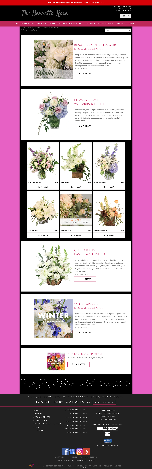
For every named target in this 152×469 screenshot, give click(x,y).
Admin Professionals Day (33, 23)
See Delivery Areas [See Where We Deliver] (104, 402)
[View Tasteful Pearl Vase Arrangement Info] (43, 210)
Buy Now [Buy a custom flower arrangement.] (78, 364)
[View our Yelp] (86, 454)
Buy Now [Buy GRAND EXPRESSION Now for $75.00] (109, 187)
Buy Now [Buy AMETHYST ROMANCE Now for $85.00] (43, 187)
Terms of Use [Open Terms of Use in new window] (82, 467)
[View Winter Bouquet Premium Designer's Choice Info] (76, 210)
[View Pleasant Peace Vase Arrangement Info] (53, 113)
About (121, 23)
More (132, 23)
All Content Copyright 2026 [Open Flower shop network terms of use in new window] (55, 466)
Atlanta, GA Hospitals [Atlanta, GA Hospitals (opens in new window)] (88, 457)
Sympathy (77, 23)
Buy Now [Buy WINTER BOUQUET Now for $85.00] (76, 235)
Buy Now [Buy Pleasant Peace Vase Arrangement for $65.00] (85, 125)
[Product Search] (116, 30)
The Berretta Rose (45, 13)
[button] (125, 16)
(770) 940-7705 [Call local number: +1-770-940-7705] (126, 10)
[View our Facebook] (65, 454)
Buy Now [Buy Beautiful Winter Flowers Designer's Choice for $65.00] (85, 73)
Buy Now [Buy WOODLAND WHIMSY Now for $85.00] (109, 235)
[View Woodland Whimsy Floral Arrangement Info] (109, 210)
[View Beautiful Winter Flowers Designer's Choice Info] (53, 59)
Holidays (108, 23)
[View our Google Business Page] (72, 454)
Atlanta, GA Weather (64, 461)
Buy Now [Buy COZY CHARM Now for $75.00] (76, 187)
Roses (52, 23)
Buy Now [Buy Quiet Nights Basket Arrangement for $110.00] (85, 279)
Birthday (63, 23)
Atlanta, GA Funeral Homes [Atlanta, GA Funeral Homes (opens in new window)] (66, 457)
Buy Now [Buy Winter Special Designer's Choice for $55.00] (85, 332)
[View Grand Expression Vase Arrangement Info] (109, 162)
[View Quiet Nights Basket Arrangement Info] (53, 265)
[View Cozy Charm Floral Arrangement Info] (76, 162)
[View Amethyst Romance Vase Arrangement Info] (43, 162)
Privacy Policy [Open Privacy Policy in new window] (95, 466)
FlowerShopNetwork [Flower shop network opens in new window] (77, 466)
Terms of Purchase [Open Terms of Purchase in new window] (112, 466)
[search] (129, 30)
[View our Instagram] (79, 454)
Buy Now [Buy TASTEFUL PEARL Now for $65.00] (43, 235)
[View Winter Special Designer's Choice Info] (53, 318)
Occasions (93, 23)
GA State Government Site (85, 461)
